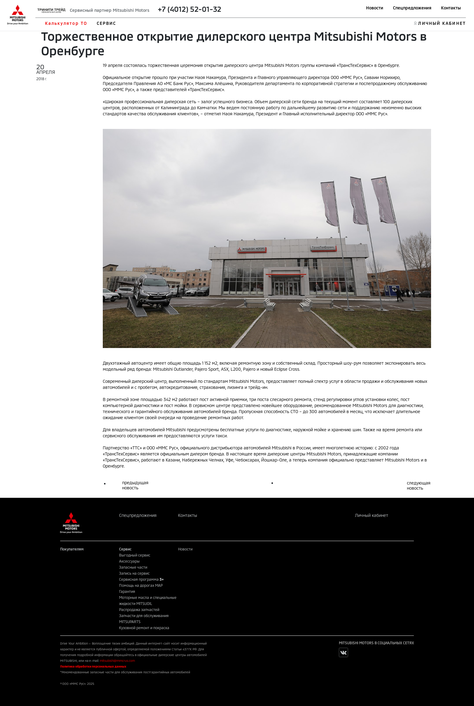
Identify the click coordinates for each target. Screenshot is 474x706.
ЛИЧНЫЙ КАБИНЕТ (442, 23)
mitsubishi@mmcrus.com (117, 660)
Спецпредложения (412, 7)
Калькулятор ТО (66, 23)
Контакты (451, 7)
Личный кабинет (371, 515)
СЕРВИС (106, 23)
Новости (374, 7)
